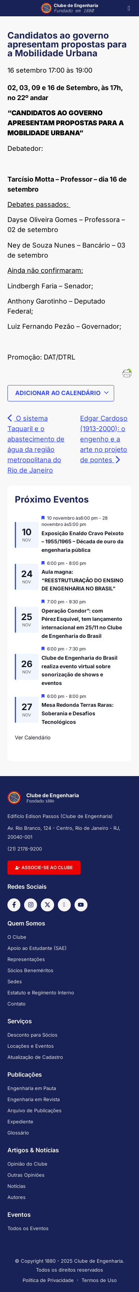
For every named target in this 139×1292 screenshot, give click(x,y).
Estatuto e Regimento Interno (40, 992)
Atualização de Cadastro (35, 1057)
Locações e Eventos (30, 1046)
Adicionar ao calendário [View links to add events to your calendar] (62, 393)
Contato (16, 1004)
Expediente (20, 1121)
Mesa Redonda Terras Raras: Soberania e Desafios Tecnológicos (78, 713)
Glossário (18, 1133)
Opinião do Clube (27, 1164)
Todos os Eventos (28, 1228)
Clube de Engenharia (76, 8)
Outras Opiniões (25, 1175)
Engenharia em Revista (33, 1099)
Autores (16, 1197)
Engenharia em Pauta (31, 1088)
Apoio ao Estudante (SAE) (37, 948)
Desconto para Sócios (32, 1035)
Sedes (14, 981)
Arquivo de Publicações (34, 1110)
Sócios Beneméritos (30, 970)
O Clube (16, 937)
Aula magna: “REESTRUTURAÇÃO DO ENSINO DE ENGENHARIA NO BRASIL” (82, 580)
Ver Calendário (32, 737)
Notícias (16, 1186)
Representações (26, 959)
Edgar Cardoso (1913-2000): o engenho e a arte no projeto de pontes (104, 439)
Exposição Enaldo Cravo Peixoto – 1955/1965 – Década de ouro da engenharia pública (83, 541)
